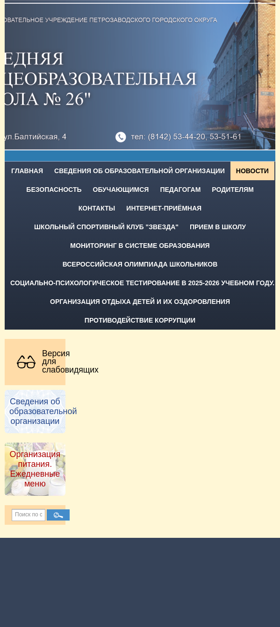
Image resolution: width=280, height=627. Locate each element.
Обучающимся (121, 189)
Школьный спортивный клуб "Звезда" (106, 227)
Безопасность (53, 189)
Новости (252, 171)
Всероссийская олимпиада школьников (140, 264)
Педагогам (180, 189)
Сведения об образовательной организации (139, 171)
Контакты (97, 208)
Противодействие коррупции (140, 320)
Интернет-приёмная (163, 208)
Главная (27, 171)
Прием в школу (218, 227)
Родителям (232, 189)
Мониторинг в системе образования (139, 245)
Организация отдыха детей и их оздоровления (140, 301)
